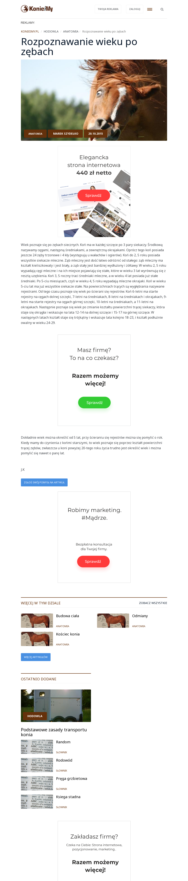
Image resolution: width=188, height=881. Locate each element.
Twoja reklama (108, 9)
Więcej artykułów (36, 657)
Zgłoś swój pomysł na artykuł (44, 482)
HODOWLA (34, 716)
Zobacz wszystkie (153, 603)
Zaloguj (134, 9)
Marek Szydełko (65, 133)
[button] (162, 7)
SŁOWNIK (61, 752)
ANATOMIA (35, 133)
